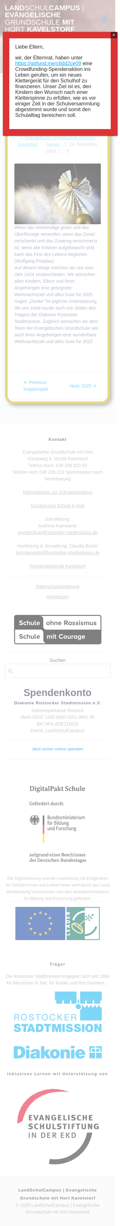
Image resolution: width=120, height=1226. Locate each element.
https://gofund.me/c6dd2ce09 (48, 63)
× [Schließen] (113, 35)
